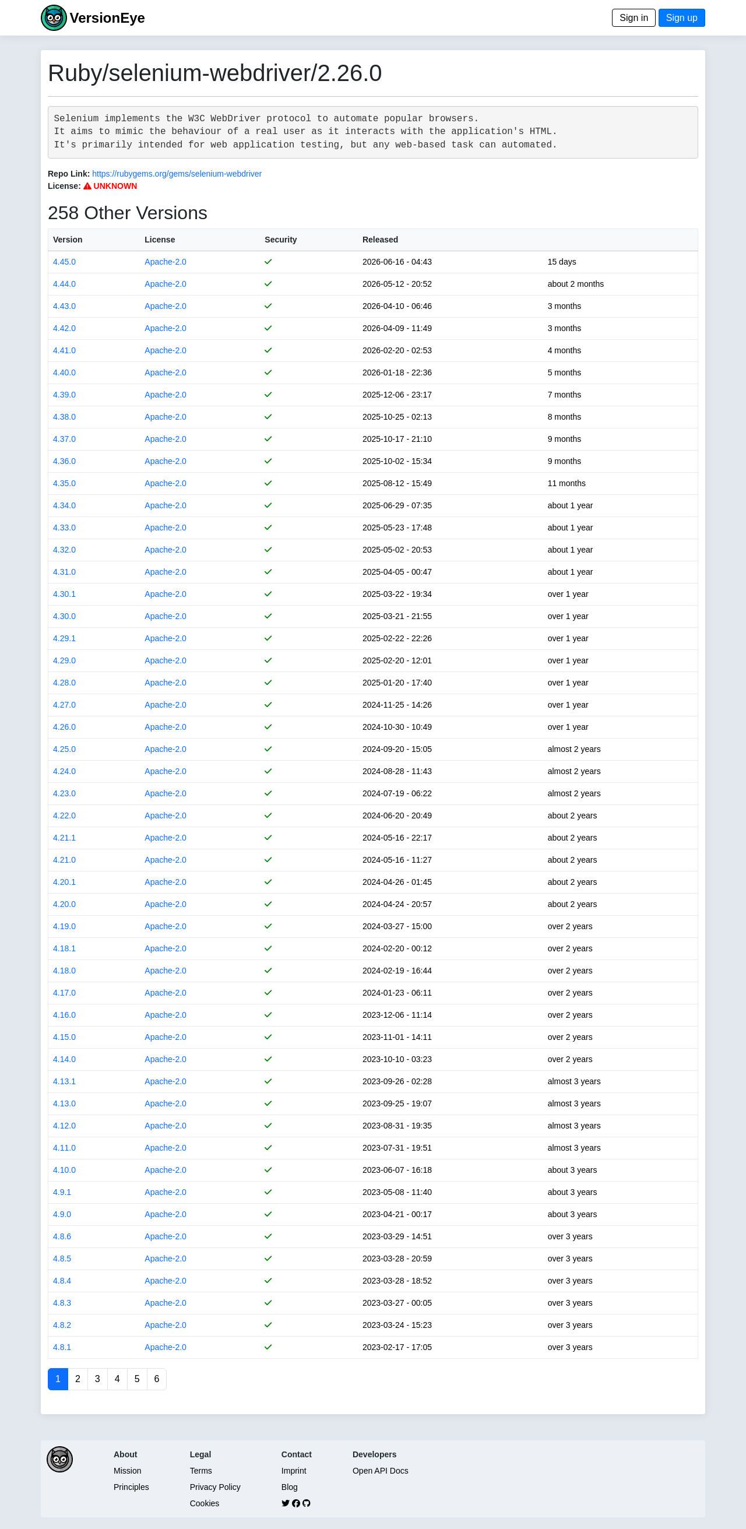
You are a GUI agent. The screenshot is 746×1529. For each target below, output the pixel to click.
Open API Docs (381, 1470)
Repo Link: (69, 173)
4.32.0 (64, 549)
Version (68, 239)
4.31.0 (64, 572)
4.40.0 (64, 372)
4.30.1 (64, 594)
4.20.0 (64, 904)
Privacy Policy (215, 1487)
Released (380, 239)
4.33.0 (64, 527)
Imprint (294, 1470)
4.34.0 (64, 505)
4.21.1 (64, 837)
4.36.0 (64, 461)
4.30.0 (64, 616)
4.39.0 (64, 394)
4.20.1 (64, 882)
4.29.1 (64, 638)
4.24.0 (64, 771)
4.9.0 (62, 1214)
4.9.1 (62, 1192)
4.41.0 (64, 350)
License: (64, 186)
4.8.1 (62, 1347)
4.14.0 (64, 1059)
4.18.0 (64, 970)
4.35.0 (64, 483)
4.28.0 (64, 682)
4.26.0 (64, 727)
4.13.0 (64, 1103)
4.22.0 (64, 815)
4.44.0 (64, 284)
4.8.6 (62, 1236)
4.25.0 (64, 749)
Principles (131, 1487)
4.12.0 (64, 1125)
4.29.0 (64, 660)
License (160, 239)
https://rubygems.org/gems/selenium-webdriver (177, 173)
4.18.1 (64, 948)
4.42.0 (64, 328)
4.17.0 (64, 992)
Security (281, 239)
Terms (201, 1470)
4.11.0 (64, 1147)
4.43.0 (64, 306)
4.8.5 (62, 1258)
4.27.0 (64, 704)
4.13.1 (64, 1081)
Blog (289, 1487)
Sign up (682, 18)
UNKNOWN (110, 186)
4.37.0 (64, 439)
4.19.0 (64, 926)
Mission (127, 1470)
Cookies (205, 1503)
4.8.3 (62, 1302)
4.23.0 (64, 793)
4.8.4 (62, 1280)
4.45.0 (64, 261)
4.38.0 (64, 416)
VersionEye (107, 18)
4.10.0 (64, 1170)
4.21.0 (64, 859)
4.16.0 (64, 1015)
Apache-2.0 (165, 261)
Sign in (634, 18)
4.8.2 (62, 1325)
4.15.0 (64, 1037)
